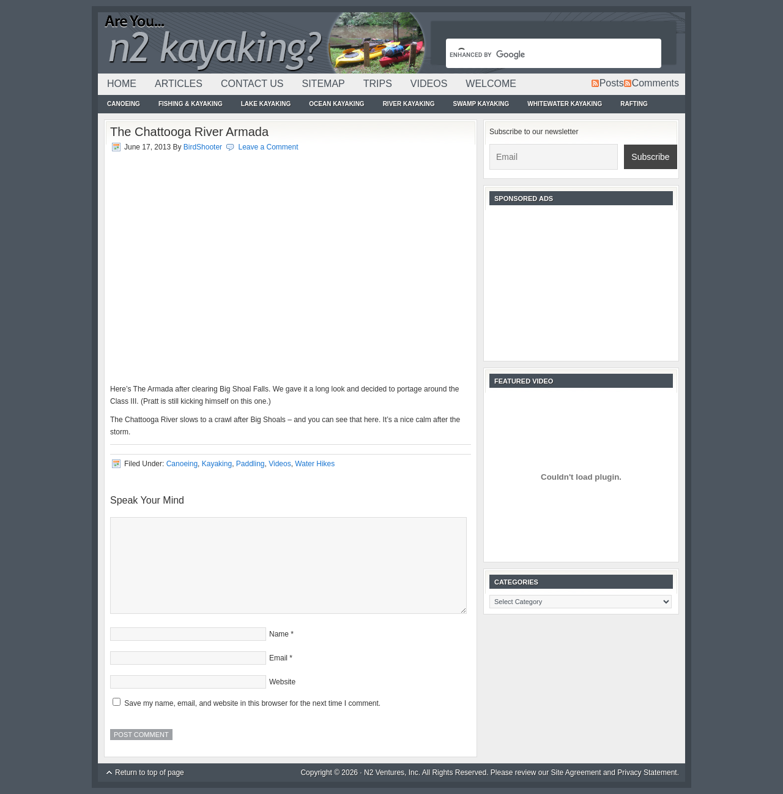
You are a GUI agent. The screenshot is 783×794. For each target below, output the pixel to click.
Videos (428, 83)
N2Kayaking (263, 43)
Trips (377, 83)
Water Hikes (315, 463)
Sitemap (323, 83)
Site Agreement (576, 772)
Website (282, 682)
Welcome (491, 83)
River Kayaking (409, 103)
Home (121, 83)
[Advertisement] (581, 281)
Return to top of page (149, 772)
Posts (611, 83)
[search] (539, 54)
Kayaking (217, 463)
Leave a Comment (268, 147)
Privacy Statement (647, 772)
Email (278, 658)
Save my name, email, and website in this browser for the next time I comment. (252, 703)
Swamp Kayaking (481, 103)
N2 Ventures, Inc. (392, 772)
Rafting (633, 103)
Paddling (250, 463)
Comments (655, 83)
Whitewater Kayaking (564, 103)
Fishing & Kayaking (190, 103)
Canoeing (123, 103)
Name (279, 634)
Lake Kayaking (266, 103)
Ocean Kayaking (336, 103)
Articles (178, 83)
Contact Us (252, 83)
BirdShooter (203, 147)
